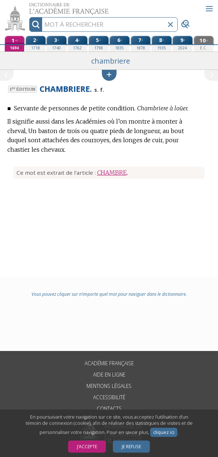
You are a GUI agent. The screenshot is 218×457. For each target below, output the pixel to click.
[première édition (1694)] (15, 44)
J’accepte (87, 446)
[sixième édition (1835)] (119, 44)
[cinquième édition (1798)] (98, 44)
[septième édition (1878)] (141, 44)
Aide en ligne (109, 374)
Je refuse (131, 446)
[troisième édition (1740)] (56, 44)
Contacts (109, 408)
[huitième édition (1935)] (161, 44)
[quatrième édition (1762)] (78, 44)
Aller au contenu (28, 6)
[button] (109, 75)
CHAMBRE (112, 172)
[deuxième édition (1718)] (35, 44)
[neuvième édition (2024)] (182, 44)
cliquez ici (163, 432)
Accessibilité (109, 397)
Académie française (109, 363)
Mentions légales (109, 385)
